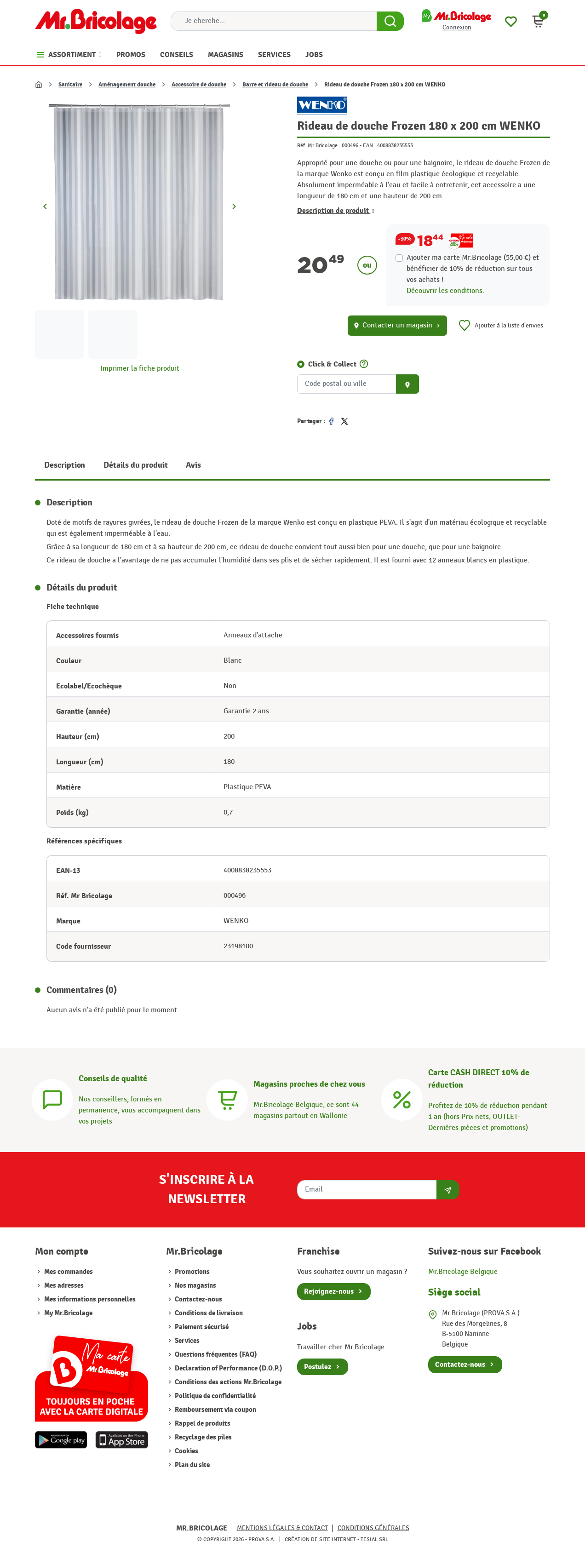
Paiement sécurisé (201, 1327)
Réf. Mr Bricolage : (318, 145)
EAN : (369, 145)
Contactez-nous (197, 1299)
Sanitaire (70, 84)
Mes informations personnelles (90, 1299)
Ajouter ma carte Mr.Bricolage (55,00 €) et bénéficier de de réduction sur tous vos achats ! (473, 268)
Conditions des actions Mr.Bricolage (227, 1382)
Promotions (191, 1271)
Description (64, 465)
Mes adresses (64, 1285)
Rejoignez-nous (329, 1291)
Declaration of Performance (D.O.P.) (227, 1368)
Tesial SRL (374, 1539)
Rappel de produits (201, 1423)
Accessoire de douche (199, 84)
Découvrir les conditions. (445, 291)
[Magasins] (227, 1098)
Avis (193, 465)
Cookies (185, 1451)
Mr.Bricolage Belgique (463, 1271)
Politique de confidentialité (214, 1396)
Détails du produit (135, 465)
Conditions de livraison (208, 1313)
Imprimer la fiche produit (139, 368)
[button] (538, 21)
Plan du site (191, 1465)
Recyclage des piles (202, 1437)
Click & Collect (332, 364)
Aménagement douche (126, 84)
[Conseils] (52, 1098)
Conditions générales (373, 1528)
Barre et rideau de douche (275, 84)
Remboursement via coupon (214, 1409)
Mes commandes (68, 1271)
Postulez (317, 1366)
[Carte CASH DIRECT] (401, 1098)
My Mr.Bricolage (68, 1313)
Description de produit (335, 210)
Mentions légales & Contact (282, 1528)
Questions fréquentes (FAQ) (215, 1354)
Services (186, 1340)
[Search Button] (390, 21)
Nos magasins (194, 1285)
